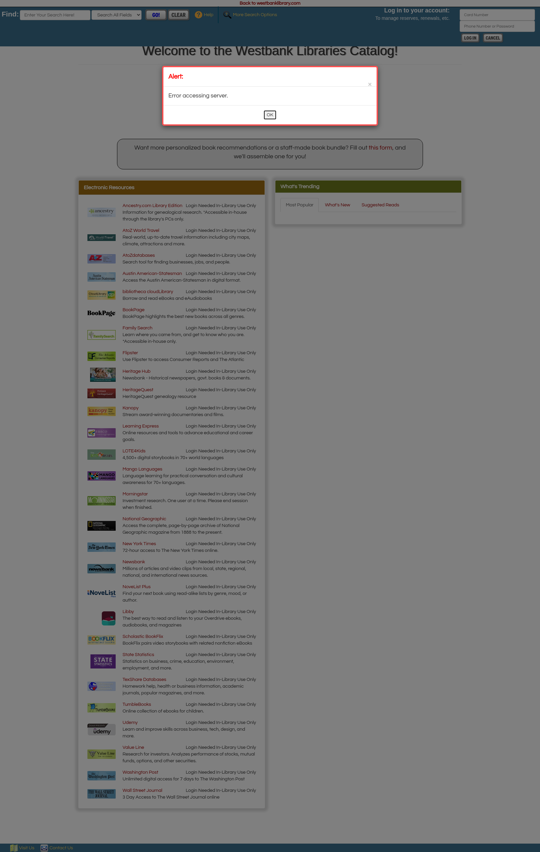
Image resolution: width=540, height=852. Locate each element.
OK (270, 115)
